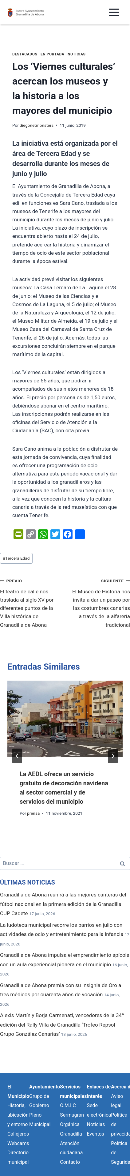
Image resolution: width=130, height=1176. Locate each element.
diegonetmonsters (36, 125)
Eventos (95, 1134)
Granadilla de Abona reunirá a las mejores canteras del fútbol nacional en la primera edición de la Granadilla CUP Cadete (63, 904)
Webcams (18, 1143)
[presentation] (65, 719)
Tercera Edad (16, 558)
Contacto (70, 1162)
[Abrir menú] (114, 12)
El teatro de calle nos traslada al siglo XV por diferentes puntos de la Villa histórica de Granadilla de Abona (30, 602)
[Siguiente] (113, 756)
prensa (33, 813)
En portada (52, 54)
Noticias (76, 54)
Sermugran (72, 1115)
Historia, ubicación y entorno (18, 1115)
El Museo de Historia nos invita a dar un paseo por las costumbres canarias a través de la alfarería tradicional (100, 602)
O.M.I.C (68, 1105)
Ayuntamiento (44, 1087)
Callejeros (18, 1134)
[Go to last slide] (17, 756)
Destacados (24, 54)
